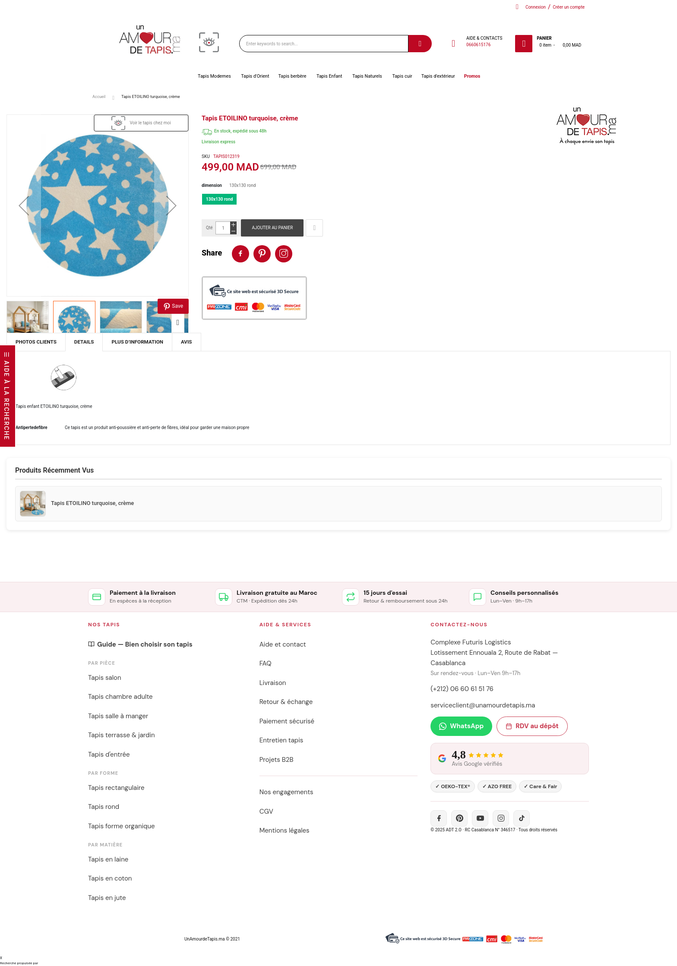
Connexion (535, 7)
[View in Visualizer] (141, 123)
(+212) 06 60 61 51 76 (462, 689)
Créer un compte (569, 7)
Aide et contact (282, 644)
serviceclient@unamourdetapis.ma (482, 705)
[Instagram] (501, 818)
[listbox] (436, 201)
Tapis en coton (110, 878)
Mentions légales (284, 830)
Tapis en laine (108, 859)
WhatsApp (461, 726)
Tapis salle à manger (118, 716)
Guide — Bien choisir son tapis (140, 644)
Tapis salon (104, 677)
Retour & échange (286, 702)
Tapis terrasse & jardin (121, 735)
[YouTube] (480, 818)
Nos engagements (286, 792)
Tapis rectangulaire (116, 787)
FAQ (265, 663)
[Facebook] (438, 818)
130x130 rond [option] (219, 199)
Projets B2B (276, 759)
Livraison (272, 683)
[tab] (84, 342)
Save (173, 306)
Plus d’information (137, 342)
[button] (23, 205)
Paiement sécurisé (286, 721)
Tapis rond (103, 806)
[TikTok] (521, 818)
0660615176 (478, 44)
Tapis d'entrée (109, 754)
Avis (186, 342)
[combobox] (323, 43)
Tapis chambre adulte (120, 696)
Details (84, 342)
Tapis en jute (107, 897)
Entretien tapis (281, 740)
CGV (266, 811)
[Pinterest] (459, 818)
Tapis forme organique (121, 826)
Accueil (98, 96)
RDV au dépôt (532, 726)
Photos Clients (36, 342)
